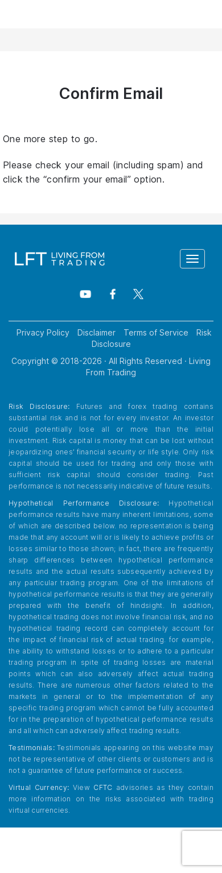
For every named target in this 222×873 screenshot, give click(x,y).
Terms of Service (156, 332)
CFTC (102, 787)
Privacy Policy (43, 332)
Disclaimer (96, 332)
